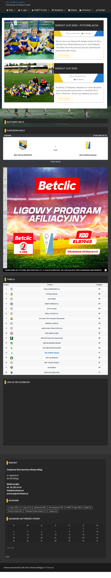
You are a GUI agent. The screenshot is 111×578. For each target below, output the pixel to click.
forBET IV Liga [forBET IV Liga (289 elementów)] (73, 507)
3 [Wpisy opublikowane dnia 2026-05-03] (97, 528)
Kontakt (101, 10)
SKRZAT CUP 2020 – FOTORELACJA (76, 25)
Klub (12, 10)
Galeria (74, 10)
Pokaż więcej (55, 162)
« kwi (7, 557)
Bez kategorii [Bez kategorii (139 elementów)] (56, 507)
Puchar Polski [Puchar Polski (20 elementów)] (15, 511)
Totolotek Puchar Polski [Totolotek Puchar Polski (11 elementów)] (35, 511)
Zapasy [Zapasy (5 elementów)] (53, 511)
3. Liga (25, 10)
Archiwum (87, 10)
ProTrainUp (49, 568)
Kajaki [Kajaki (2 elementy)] (87, 507)
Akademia (60, 10)
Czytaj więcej (64, 56)
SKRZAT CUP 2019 (66, 68)
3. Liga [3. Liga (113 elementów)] (26, 507)
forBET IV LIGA (41, 10)
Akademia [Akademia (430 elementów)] (40, 507)
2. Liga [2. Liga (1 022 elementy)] (13, 507)
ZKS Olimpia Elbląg (15, 2)
